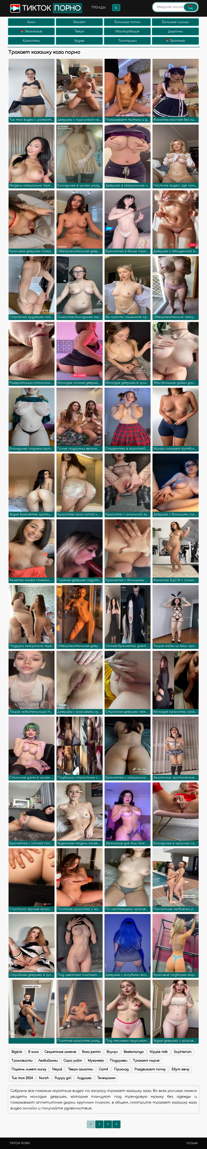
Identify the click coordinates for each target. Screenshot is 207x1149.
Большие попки (127, 22)
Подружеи (118, 1060)
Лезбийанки (48, 1060)
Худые (79, 40)
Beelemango (134, 1052)
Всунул (112, 1052)
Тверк (79, 31)
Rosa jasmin (91, 1052)
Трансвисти (21, 1060)
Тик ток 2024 (22, 1078)
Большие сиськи (175, 22)
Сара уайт (72, 1060)
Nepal (57, 1069)
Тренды (98, 7)
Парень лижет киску (28, 1069)
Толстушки (127, 40)
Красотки (31, 40)
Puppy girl (63, 1078)
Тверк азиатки (80, 1069)
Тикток (46, 8)
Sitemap (192, 1143)
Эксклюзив (31, 31)
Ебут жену (180, 1069)
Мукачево (96, 1060)
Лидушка (84, 1078)
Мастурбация (127, 31)
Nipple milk (159, 1052)
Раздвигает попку (150, 1069)
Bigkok (16, 1052)
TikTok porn (20, 1143)
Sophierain (182, 1052)
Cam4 (103, 1069)
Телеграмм (106, 1078)
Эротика (175, 40)
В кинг (33, 1052)
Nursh (44, 1078)
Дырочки (175, 31)
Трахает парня (146, 1060)
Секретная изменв (60, 1052)
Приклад (121, 1069)
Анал (31, 22)
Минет (79, 22)
